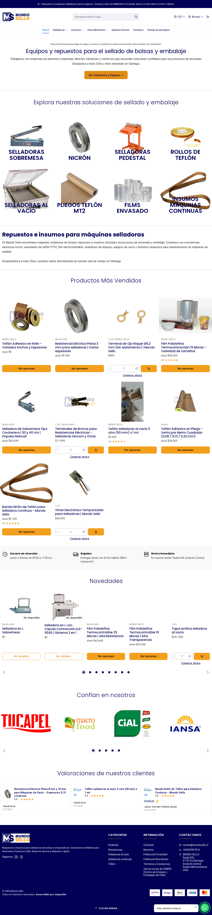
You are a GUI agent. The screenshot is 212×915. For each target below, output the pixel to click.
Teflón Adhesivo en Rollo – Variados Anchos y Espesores (24, 363)
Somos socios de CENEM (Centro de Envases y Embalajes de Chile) (157, 872)
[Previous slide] (4, 672)
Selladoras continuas (120, 859)
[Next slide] (207, 672)
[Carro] (208, 16)
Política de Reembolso (155, 859)
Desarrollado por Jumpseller (51, 894)
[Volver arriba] (106, 908)
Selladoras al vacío (118, 854)
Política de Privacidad (155, 854)
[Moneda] (179, 16)
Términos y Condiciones (156, 864)
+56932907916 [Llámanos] (189, 849)
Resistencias (115, 849)
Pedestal (113, 845)
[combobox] (106, 16)
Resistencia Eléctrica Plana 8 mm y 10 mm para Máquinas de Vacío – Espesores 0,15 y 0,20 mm (40, 810)
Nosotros (148, 849)
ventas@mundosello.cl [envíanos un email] (193, 845)
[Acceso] (195, 16)
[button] (84, 672)
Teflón (111, 864)
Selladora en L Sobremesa (12, 648)
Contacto (148, 845)
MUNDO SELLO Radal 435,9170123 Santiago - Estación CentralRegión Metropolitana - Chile (193, 862)
